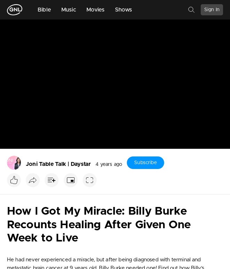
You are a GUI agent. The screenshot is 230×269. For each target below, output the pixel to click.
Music (68, 10)
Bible (44, 10)
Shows (123, 10)
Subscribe (145, 162)
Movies (95, 10)
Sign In (212, 9)
